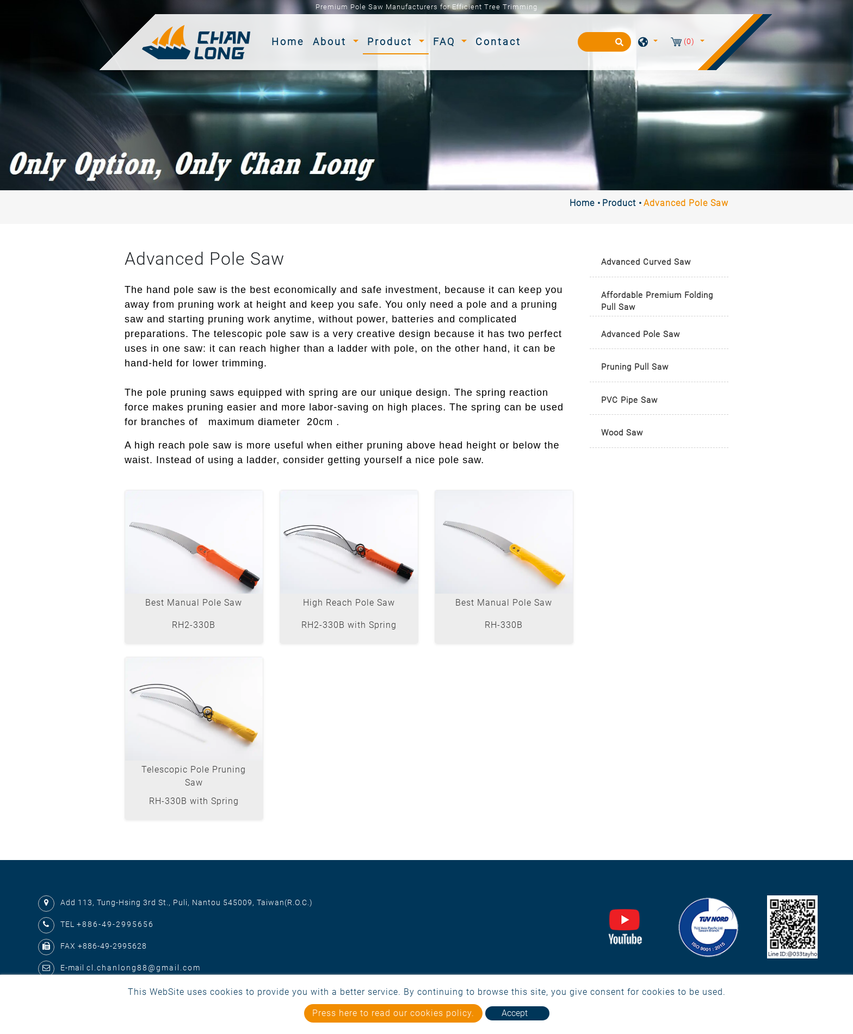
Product (619, 203)
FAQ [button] (446, 41)
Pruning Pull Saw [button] (635, 367)
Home (289, 40)
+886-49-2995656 (115, 924)
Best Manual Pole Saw (193, 602)
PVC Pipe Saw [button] (629, 400)
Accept (515, 1013)
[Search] (604, 42)
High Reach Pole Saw (349, 602)
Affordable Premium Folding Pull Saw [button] (657, 301)
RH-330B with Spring (194, 801)
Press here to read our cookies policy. (393, 1013)
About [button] (331, 41)
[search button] (617, 46)
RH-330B (504, 625)
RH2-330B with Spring (349, 625)
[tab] (659, 262)
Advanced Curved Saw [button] (646, 262)
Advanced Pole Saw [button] (640, 334)
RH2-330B (193, 625)
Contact (498, 41)
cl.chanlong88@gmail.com (143, 967)
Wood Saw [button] (622, 433)
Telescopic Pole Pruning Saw (193, 776)
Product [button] (391, 41)
